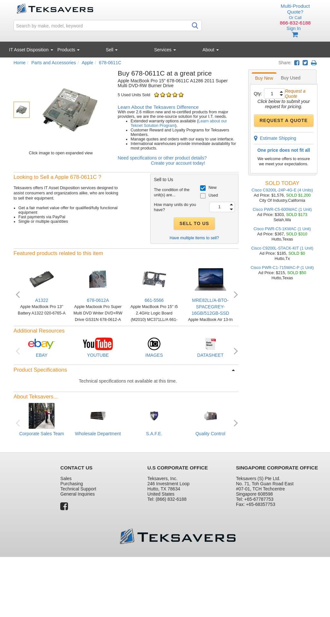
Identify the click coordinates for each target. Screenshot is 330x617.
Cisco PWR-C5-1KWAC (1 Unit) (282, 229)
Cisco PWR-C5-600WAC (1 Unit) (282, 209)
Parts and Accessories (53, 62)
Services (165, 49)
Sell (112, 49)
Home (19, 62)
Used (213, 195)
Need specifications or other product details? (162, 157)
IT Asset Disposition (31, 49)
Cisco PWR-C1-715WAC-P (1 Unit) (282, 267)
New (213, 187)
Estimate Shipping (275, 138)
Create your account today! (178, 163)
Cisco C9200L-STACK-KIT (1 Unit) (282, 248)
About (210, 49)
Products (68, 49)
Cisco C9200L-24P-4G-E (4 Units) (282, 190)
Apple (87, 62)
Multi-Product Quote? (295, 9)
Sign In (293, 28)
